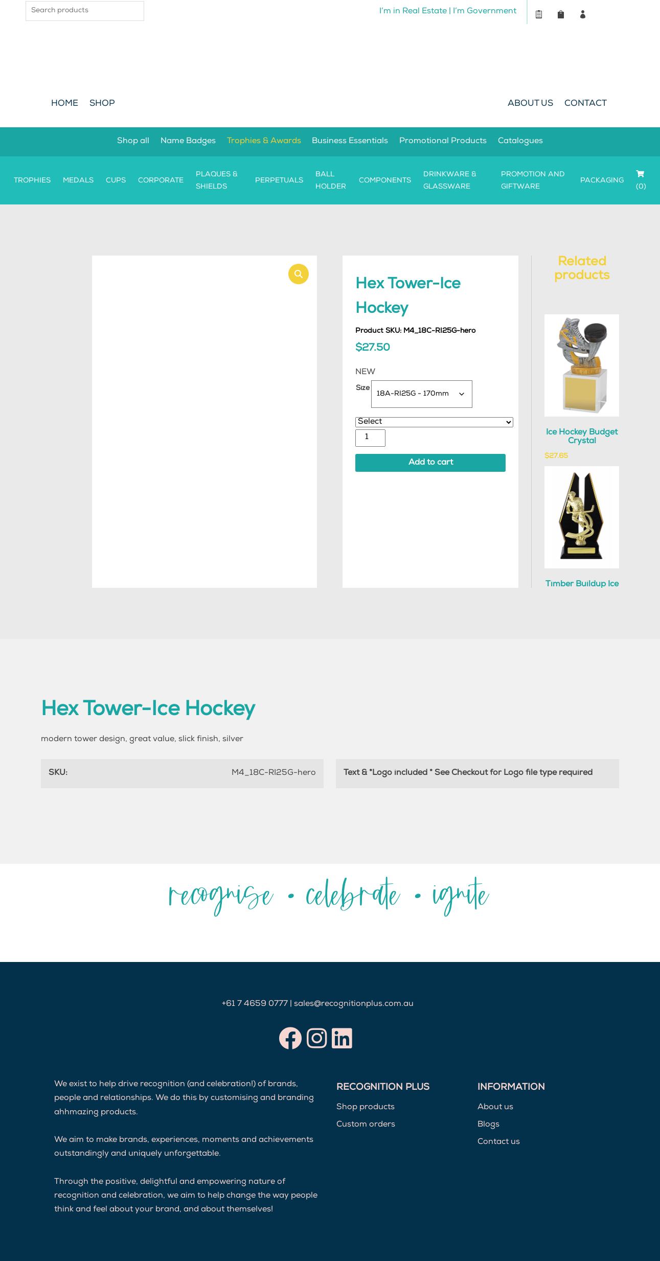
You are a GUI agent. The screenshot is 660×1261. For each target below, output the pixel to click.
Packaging (602, 181)
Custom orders (365, 1125)
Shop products (365, 1108)
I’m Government (484, 12)
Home (64, 104)
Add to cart (430, 463)
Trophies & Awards (264, 141)
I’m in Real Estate (412, 12)
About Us (530, 104)
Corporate (161, 181)
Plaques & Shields (217, 181)
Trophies (32, 181)
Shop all (133, 141)
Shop (102, 104)
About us (495, 1108)
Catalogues (520, 141)
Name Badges (188, 141)
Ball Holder (330, 181)
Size (363, 388)
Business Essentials (350, 141)
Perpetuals (279, 181)
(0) (641, 180)
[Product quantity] (370, 437)
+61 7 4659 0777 (255, 1004)
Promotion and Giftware (533, 181)
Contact (585, 104)
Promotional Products (443, 141)
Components (385, 181)
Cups (116, 181)
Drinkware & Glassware (449, 181)
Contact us (498, 1142)
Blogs (488, 1125)
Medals (78, 181)
